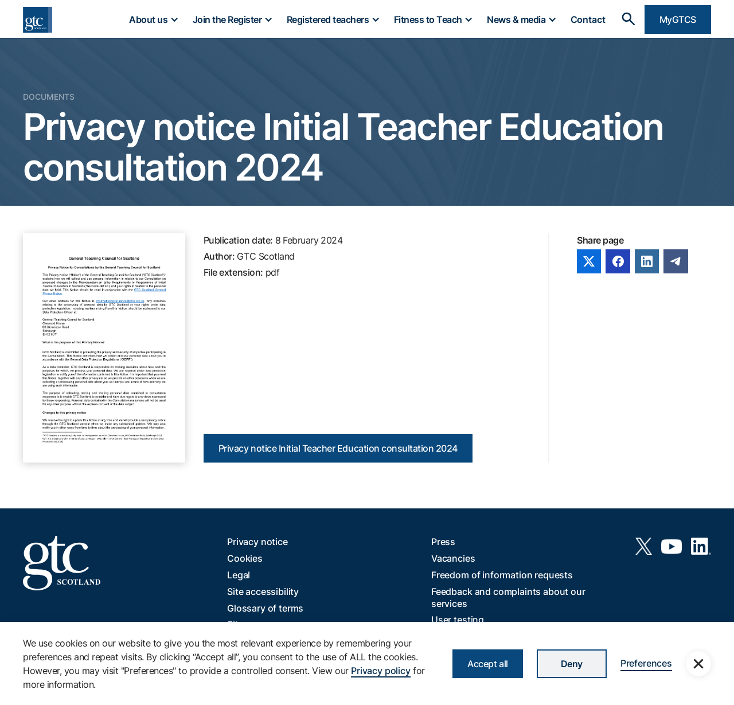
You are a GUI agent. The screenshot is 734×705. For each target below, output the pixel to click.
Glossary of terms (265, 608)
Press (443, 541)
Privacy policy (381, 670)
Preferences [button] (646, 663)
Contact (588, 19)
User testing (457, 619)
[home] (37, 20)
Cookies (245, 558)
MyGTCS (677, 19)
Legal (238, 575)
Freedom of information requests (502, 575)
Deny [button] (572, 663)
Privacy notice (257, 541)
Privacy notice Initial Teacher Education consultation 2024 (338, 448)
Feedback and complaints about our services (508, 597)
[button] (153, 19)
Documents (49, 96)
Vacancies (453, 558)
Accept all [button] (487, 663)
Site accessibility (263, 591)
